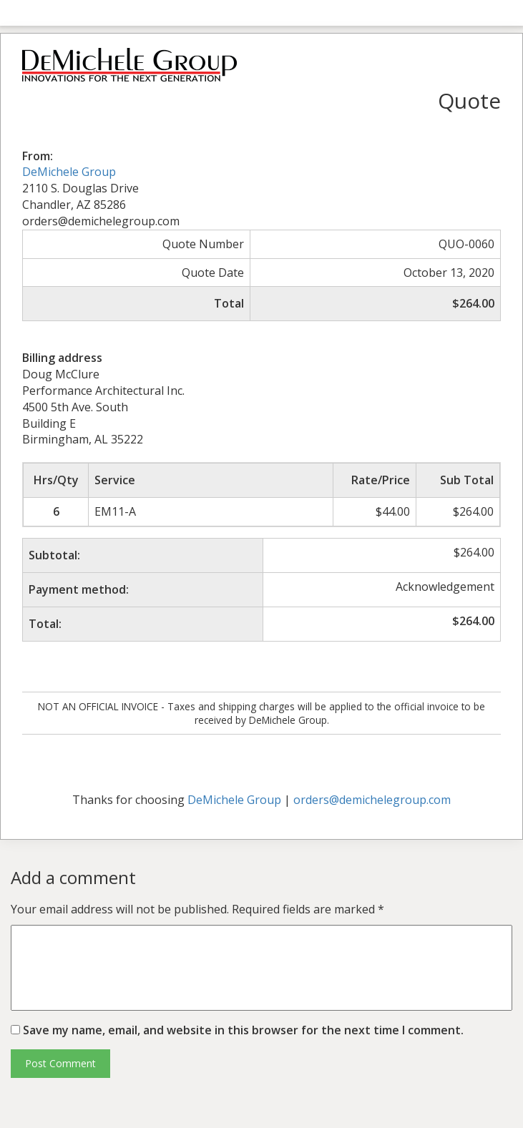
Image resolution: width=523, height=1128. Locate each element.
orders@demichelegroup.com (372, 800)
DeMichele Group (69, 172)
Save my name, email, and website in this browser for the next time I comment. (243, 1030)
